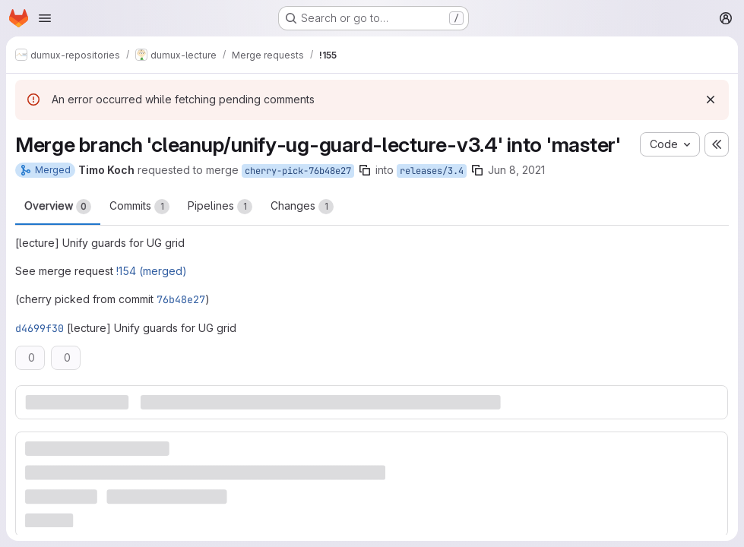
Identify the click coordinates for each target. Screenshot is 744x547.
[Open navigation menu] (45, 18)
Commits (139, 206)
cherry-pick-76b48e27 (298, 171)
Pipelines (220, 206)
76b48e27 (181, 299)
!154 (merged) (151, 270)
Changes (302, 206)
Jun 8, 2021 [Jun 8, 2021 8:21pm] (516, 169)
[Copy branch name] (365, 170)
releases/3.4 (432, 171)
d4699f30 (39, 328)
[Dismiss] (710, 99)
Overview (57, 206)
